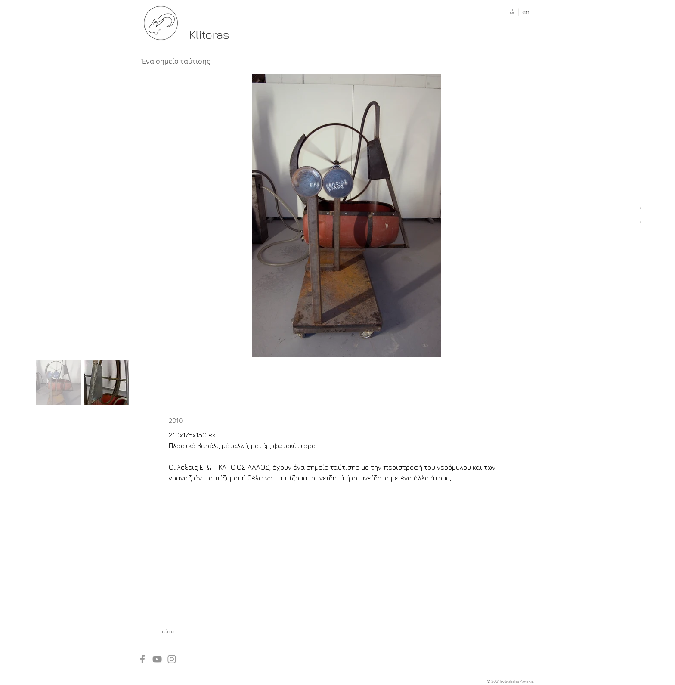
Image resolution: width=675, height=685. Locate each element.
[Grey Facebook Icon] (142, 659)
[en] (526, 11)
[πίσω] (167, 631)
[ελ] (512, 12)
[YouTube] (157, 659)
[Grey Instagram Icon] (171, 659)
